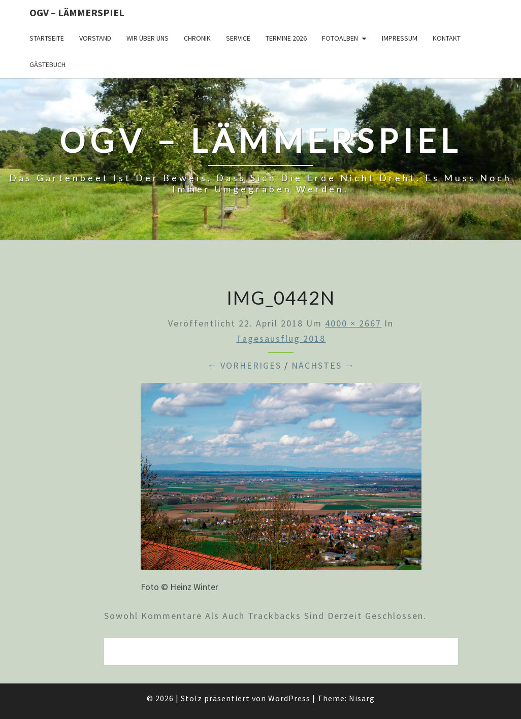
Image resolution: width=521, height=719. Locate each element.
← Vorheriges (244, 365)
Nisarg (362, 698)
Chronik (197, 38)
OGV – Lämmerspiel (76, 12)
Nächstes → (323, 365)
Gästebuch (47, 64)
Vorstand (95, 38)
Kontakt (447, 38)
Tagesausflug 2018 (280, 338)
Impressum (399, 38)
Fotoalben (340, 38)
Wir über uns (147, 38)
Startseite (46, 38)
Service (238, 38)
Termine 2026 (286, 38)
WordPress (289, 698)
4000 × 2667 (353, 323)
